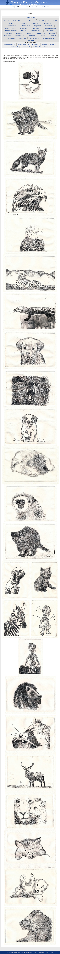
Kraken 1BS (16, 21)
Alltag (28, 6)
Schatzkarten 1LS (51, 30)
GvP (17, 6)
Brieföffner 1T (37, 47)
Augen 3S (6, 21)
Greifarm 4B (47, 47)
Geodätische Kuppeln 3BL (49, 44)
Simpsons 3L (37, 25)
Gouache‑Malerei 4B (11, 30)
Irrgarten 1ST (35, 44)
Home (12, 6)
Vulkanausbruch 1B (50, 28)
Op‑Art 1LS (9, 33)
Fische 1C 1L (49, 25)
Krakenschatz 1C (13, 25)
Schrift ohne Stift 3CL (36, 30)
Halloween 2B (24, 28)
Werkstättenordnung (9, 44)
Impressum (41, 952)
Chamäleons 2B (25, 25)
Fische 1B (23, 30)
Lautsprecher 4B (25, 47)
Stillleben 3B (34, 23)
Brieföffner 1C (14, 47)
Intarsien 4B (27, 21)
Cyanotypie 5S (11, 38)
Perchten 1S (29, 33)
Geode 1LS (19, 33)
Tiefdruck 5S (7, 35)
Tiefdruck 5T (44, 35)
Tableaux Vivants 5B (10, 28)
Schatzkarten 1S (52, 21)
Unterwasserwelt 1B (48, 38)
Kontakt (35, 952)
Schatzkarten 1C (46, 23)
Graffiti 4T (54, 35)
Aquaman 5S (22, 38)
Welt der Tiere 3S (34, 38)
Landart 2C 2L (41, 33)
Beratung (34, 6)
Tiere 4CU (52, 33)
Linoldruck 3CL (23, 23)
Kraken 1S (12, 23)
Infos (41, 6)
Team (23, 6)
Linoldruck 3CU (32, 35)
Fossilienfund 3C (39, 21)
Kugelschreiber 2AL (23, 44)
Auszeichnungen (30, 17)
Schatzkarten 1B (36, 28)
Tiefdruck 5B (30, 40)
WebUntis (46, 6)
